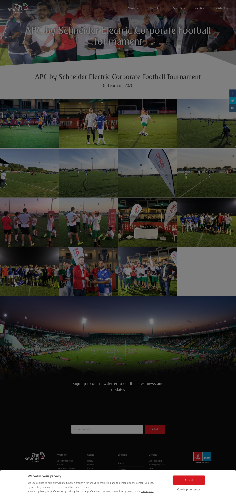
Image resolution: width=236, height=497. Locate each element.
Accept (189, 480)
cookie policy (147, 491)
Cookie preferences (189, 489)
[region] (118, 483)
